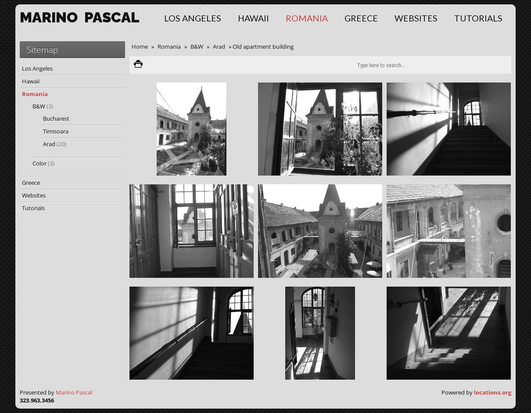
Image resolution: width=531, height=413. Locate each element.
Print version (138, 65)
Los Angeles (192, 18)
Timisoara (55, 131)
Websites (416, 18)
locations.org (492, 392)
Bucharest (56, 118)
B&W (196, 46)
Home (140, 46)
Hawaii (253, 18)
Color (43, 163)
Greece (361, 18)
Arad (219, 46)
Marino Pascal (74, 392)
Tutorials (478, 18)
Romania (307, 18)
